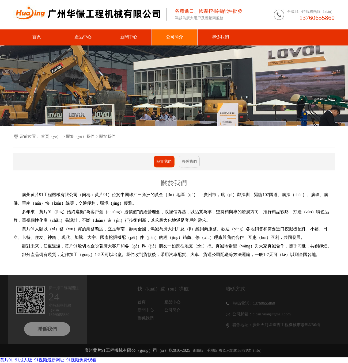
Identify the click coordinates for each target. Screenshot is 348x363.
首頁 (145, 302)
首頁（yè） (51, 136)
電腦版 (198, 351)
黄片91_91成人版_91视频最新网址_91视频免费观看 (48, 360)
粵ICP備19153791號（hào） (241, 351)
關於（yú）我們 (80, 136)
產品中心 (176, 302)
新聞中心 (149, 310)
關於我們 (164, 161)
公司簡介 (176, 310)
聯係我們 (189, 161)
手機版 (212, 351)
